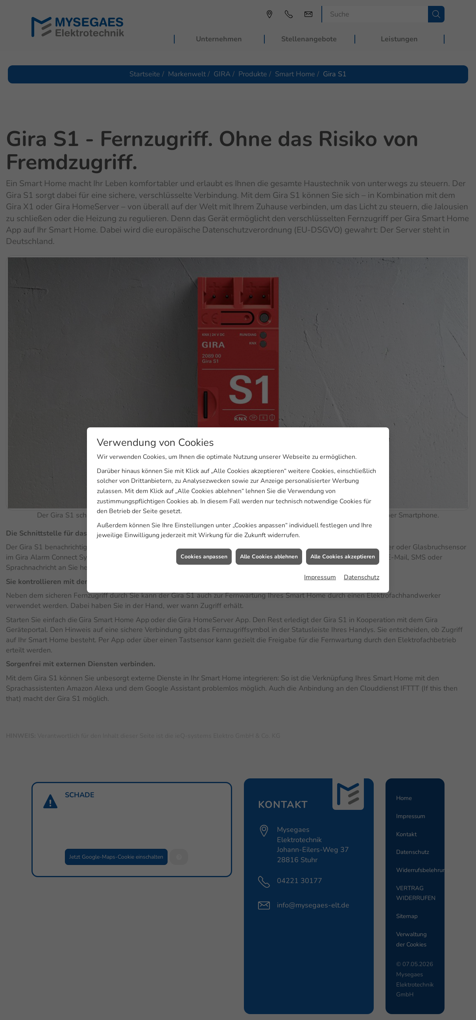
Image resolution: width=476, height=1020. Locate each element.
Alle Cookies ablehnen (269, 542)
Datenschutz (361, 563)
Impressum (320, 563)
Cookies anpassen (204, 542)
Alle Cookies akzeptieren (342, 542)
